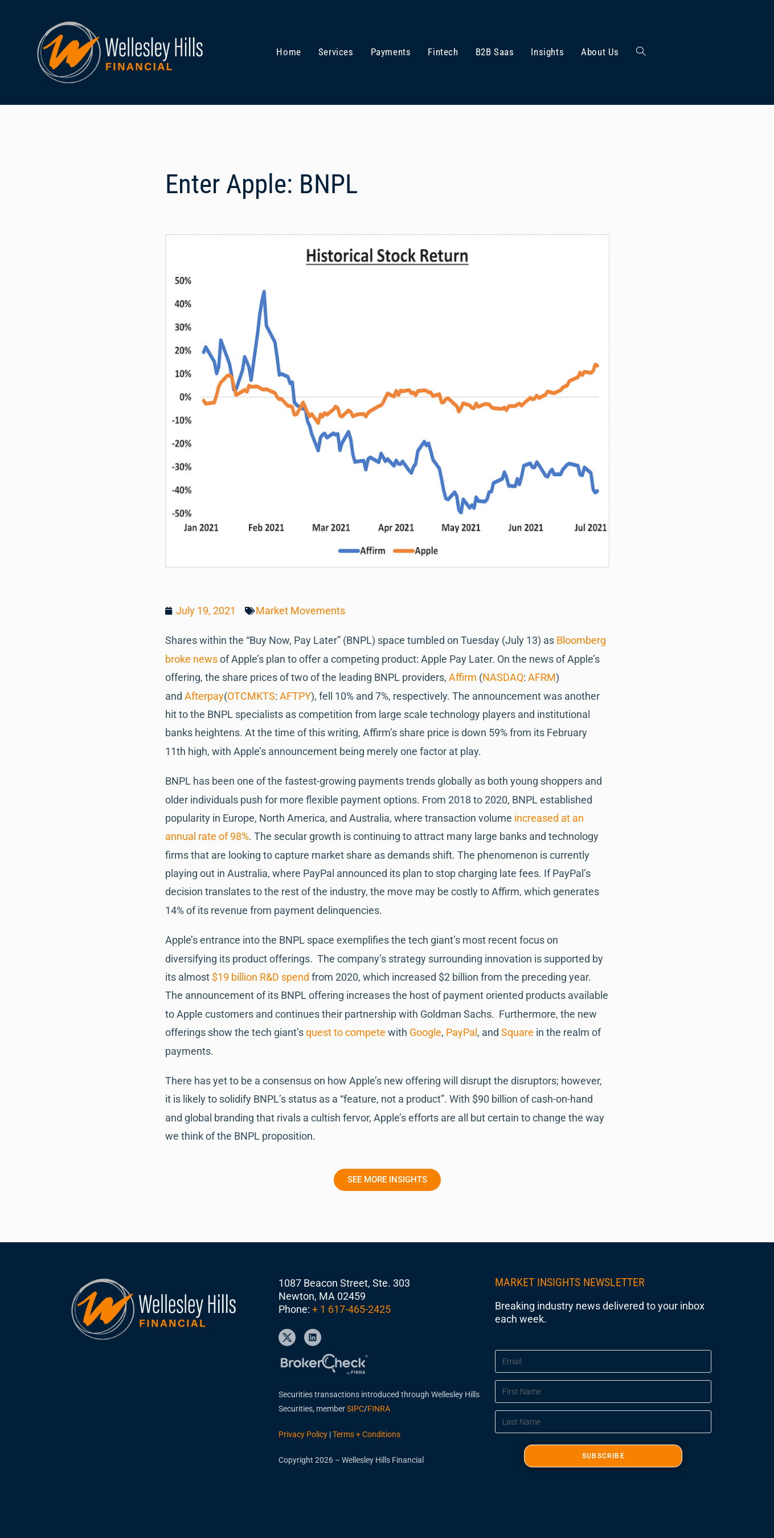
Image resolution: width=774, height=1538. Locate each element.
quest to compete (346, 1032)
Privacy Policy (303, 1434)
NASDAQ (502, 677)
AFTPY (295, 696)
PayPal (461, 1032)
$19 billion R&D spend (260, 977)
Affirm (463, 677)
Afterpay (204, 696)
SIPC (355, 1408)
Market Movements (300, 611)
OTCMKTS (251, 696)
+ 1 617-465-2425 (351, 1309)
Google (425, 1032)
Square (517, 1032)
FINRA (378, 1408)
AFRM (542, 677)
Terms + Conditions (366, 1434)
